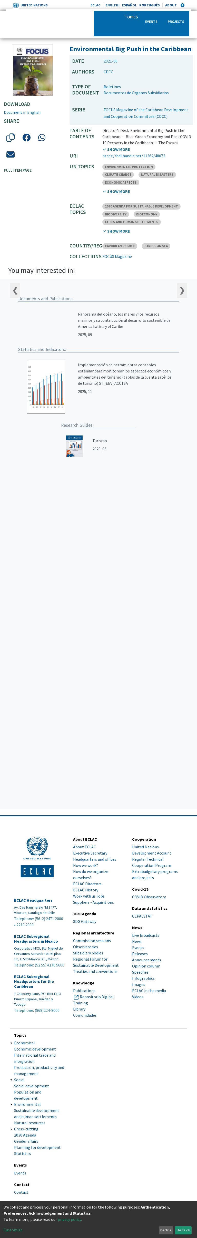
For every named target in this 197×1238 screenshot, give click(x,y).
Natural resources (29, 1122)
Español (129, 5)
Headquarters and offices (94, 859)
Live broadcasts (145, 935)
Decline (166, 1230)
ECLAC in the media (149, 990)
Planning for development (37, 1147)
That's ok (183, 1230)
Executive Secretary (90, 853)
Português (149, 5)
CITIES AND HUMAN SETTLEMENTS (131, 222)
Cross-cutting (26, 1128)
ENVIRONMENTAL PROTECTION (129, 167)
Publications (84, 990)
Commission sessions (92, 940)
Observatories (85, 946)
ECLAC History (85, 889)
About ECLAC (84, 846)
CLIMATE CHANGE (118, 174)
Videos (137, 996)
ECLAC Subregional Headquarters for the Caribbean (34, 981)
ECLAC (95, 5)
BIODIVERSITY (115, 214)
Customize (13, 1229)
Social (19, 1079)
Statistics (22, 1153)
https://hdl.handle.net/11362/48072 (133, 155)
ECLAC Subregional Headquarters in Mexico (36, 939)
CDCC (108, 71)
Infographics (143, 978)
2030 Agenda (25, 1135)
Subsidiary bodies (88, 952)
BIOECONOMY (146, 214)
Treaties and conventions (95, 971)
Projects (176, 21)
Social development (31, 1085)
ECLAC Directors (87, 883)
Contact (21, 1192)
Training (80, 1002)
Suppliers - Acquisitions (93, 902)
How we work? (85, 865)
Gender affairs (26, 1141)
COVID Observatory (149, 896)
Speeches (140, 972)
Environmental (27, 1104)
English (113, 5)
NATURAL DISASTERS (157, 174)
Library (79, 1009)
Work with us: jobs (89, 896)
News (137, 941)
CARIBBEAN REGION (120, 246)
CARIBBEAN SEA (156, 246)
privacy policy (69, 1219)
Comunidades (85, 1015)
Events (151, 21)
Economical (24, 1042)
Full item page (18, 170)
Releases (140, 953)
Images (138, 984)
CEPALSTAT (142, 916)
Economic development (35, 1049)
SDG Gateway (84, 921)
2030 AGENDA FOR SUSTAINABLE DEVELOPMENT (141, 206)
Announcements (146, 959)
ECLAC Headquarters (33, 900)
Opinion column (146, 966)
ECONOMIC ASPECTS (121, 182)
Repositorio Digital (97, 996)
